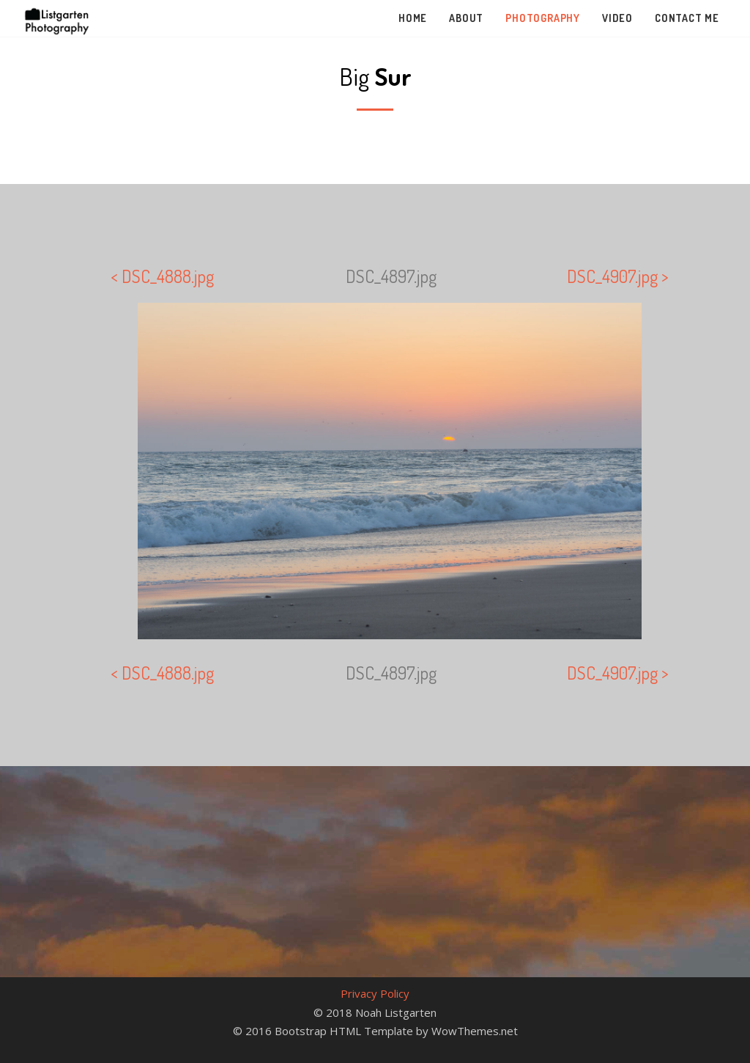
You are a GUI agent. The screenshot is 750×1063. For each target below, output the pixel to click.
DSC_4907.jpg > (618, 276)
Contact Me (687, 18)
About (466, 18)
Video (617, 18)
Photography (542, 18)
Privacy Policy (375, 993)
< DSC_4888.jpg (162, 276)
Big (375, 76)
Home (412, 18)
